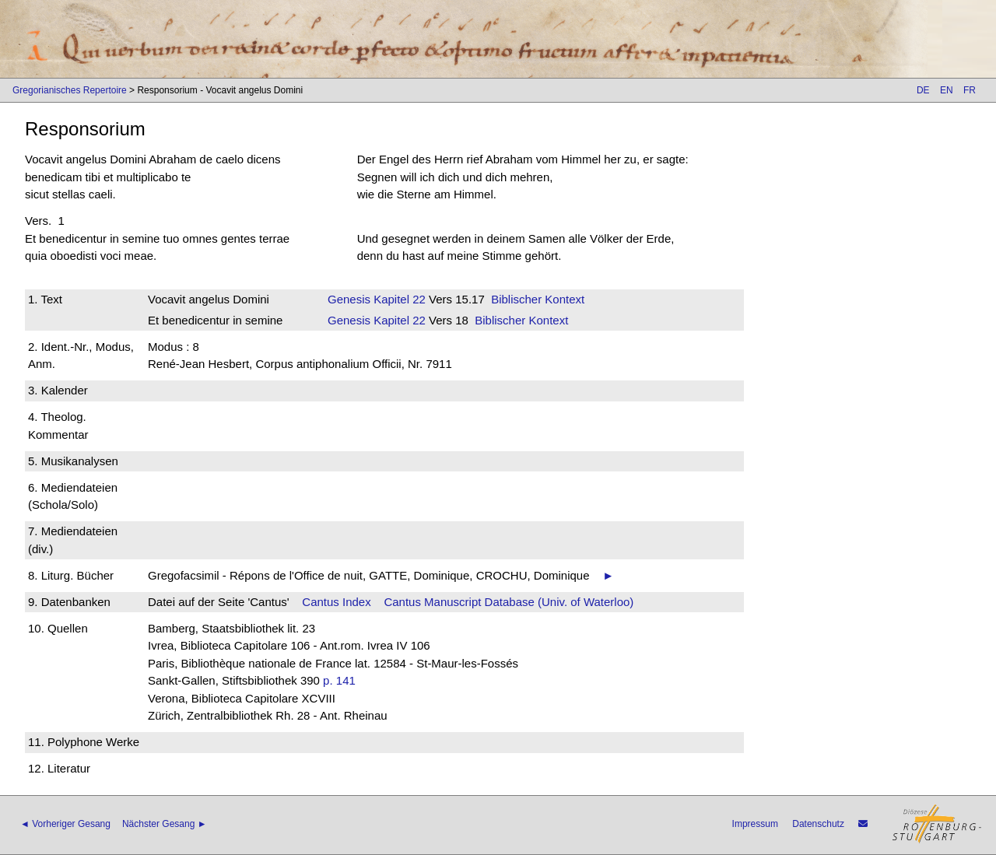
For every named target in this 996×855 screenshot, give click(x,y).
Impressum (755, 823)
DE (923, 90)
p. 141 (339, 680)
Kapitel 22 (398, 299)
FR (969, 90)
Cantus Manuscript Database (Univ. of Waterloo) (508, 601)
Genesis (349, 299)
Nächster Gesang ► (164, 823)
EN (946, 90)
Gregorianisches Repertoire (69, 90)
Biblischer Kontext (537, 299)
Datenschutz (818, 823)
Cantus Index (336, 601)
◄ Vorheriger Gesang (65, 823)
